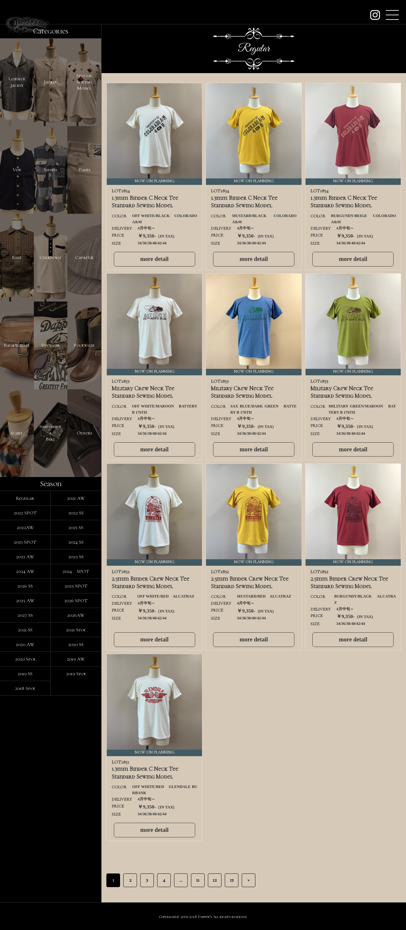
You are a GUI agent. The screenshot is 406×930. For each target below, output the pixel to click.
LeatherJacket (16, 82)
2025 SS (76, 557)
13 (232, 880)
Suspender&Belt (50, 432)
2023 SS (75, 527)
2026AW (76, 615)
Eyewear (50, 345)
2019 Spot (76, 674)
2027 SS (25, 615)
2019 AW (76, 659)
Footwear (84, 345)
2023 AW (25, 557)
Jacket (50, 82)
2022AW (25, 527)
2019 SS (25, 674)
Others (84, 433)
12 (215, 880)
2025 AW (25, 600)
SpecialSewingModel (84, 81)
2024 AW (25, 571)
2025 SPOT (76, 586)
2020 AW (25, 644)
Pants (84, 170)
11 (197, 880)
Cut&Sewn (50, 257)
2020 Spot (25, 659)
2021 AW (76, 498)
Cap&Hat (84, 257)
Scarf (17, 433)
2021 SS (25, 630)
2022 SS (76, 513)
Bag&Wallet (17, 345)
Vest (17, 170)
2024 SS (76, 542)
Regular (25, 498)
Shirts (50, 170)
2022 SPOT (25, 513)
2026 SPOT (76, 600)
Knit (16, 257)
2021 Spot (76, 630)
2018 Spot (25, 688)
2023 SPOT (25, 542)
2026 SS (25, 586)
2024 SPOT (75, 571)
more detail (154, 259)
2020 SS (76, 644)
